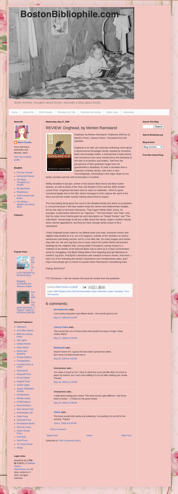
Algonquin (21, 327)
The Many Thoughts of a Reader (23, 182)
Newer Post (52, 435)
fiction (94, 291)
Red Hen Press (24, 427)
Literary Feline (61, 327)
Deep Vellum (23, 347)
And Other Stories (25, 330)
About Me (28, 112)
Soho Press (22, 440)
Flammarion (22, 370)
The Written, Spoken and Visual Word (25, 204)
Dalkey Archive (24, 344)
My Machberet (23, 188)
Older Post (126, 435)
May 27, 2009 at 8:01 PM (65, 317)
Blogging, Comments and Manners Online (24, 284)
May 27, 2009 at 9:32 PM (65, 338)
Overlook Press (24, 420)
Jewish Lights (23, 385)
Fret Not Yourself (24, 172)
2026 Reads (45, 112)
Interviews (128, 112)
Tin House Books (25, 444)
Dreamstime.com (22, 469)
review (110, 291)
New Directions (24, 405)
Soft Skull (21, 437)
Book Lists (112, 112)
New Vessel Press (25, 409)
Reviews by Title (66, 112)
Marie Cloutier (25, 142)
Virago (20, 447)
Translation (119, 291)
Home (14, 112)
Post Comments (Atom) (70, 440)
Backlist (62, 291)
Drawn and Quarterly (22, 352)
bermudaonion (61, 309)
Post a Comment (58, 429)
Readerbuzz (22, 192)
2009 (56, 291)
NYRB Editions (24, 402)
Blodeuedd (59, 347)
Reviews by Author (91, 112)
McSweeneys (23, 394)
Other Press (22, 416)
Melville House (23, 398)
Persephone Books (26, 423)
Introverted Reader (25, 176)
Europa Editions (24, 357)
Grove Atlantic (23, 378)
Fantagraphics (23, 361)
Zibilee (57, 412)
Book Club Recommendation (79, 291)
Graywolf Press (24, 374)
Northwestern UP (25, 412)
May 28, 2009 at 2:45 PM (65, 382)
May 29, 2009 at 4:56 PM (65, 403)
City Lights (22, 340)
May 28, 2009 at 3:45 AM (65, 358)
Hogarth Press (23, 381)
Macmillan (102, 291)
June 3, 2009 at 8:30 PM (65, 423)
